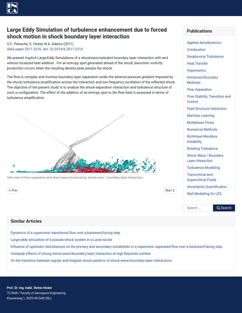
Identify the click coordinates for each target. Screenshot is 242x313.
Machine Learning (201, 116)
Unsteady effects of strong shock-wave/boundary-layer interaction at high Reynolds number (81, 254)
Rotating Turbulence (202, 149)
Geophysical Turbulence (205, 56)
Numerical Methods (202, 129)
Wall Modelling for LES (204, 194)
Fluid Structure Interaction (207, 109)
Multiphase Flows (200, 122)
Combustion (196, 50)
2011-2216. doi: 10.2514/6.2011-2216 (45, 49)
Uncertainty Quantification (207, 187)
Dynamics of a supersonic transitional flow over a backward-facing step (65, 233)
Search (224, 208)
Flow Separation (199, 89)
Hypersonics (196, 70)
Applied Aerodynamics (204, 43)
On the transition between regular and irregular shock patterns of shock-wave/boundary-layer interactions (91, 261)
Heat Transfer (197, 63)
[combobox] (198, 207)
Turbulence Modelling (203, 168)
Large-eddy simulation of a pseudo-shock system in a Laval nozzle (61, 240)
